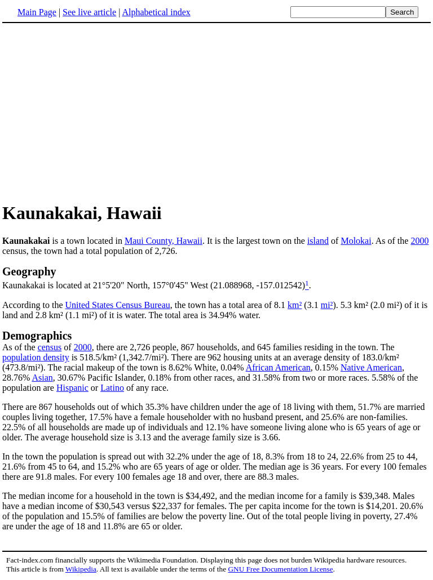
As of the (20, 347)
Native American (371, 367)
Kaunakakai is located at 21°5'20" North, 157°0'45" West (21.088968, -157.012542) (153, 286)
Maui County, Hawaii (163, 241)
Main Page (36, 12)
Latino (112, 387)
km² (295, 305)
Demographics (37, 335)
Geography (29, 271)
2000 (419, 241)
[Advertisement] (97, 112)
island (318, 241)
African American (278, 367)
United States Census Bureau (117, 305)
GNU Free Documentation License (280, 569)
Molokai (356, 241)
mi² (327, 305)
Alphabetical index (156, 12)
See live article (89, 12)
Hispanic (72, 387)
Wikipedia (80, 569)
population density (35, 357)
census (50, 347)
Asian (42, 377)
